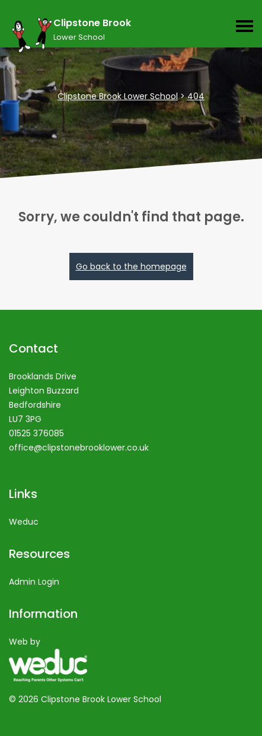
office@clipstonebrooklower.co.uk (79, 447)
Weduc (24, 522)
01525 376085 (36, 433)
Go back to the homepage (131, 266)
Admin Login (34, 582)
